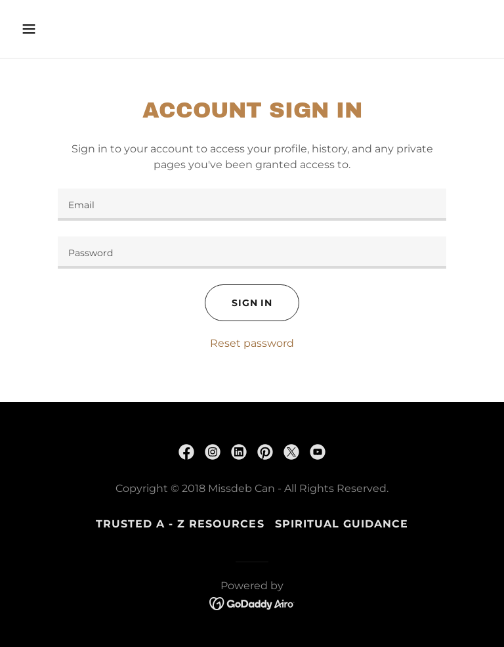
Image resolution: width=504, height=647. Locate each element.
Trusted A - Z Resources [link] (180, 524)
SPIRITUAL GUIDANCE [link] (341, 524)
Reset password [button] (252, 343)
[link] (186, 452)
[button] (70, 29)
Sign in (252, 303)
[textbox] (252, 205)
